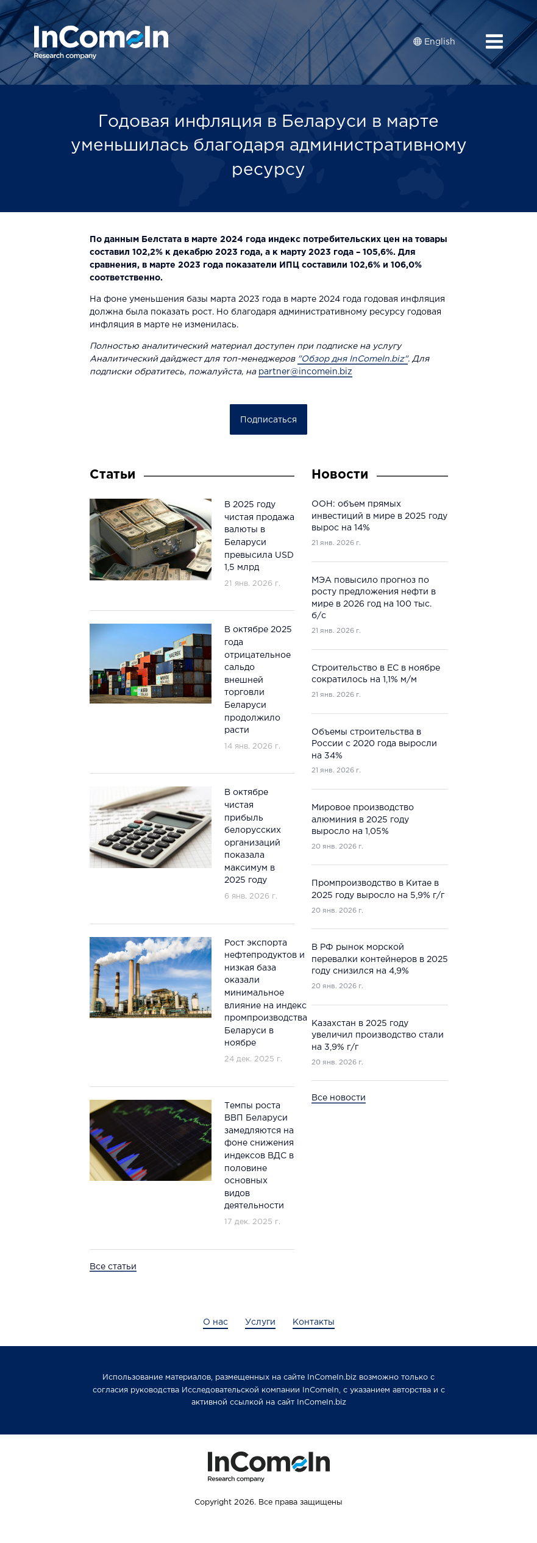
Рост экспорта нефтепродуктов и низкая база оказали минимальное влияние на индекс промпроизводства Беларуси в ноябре (265, 993)
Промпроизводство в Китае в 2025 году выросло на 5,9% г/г (377, 889)
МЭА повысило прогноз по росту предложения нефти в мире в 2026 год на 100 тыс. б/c (373, 598)
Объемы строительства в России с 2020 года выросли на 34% (374, 744)
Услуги (260, 1322)
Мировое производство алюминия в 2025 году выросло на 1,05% (362, 819)
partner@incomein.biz (305, 372)
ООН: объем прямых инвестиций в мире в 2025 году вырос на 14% (379, 516)
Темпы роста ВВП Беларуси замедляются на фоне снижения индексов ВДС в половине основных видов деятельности (259, 1156)
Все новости (338, 1098)
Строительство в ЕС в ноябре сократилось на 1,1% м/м (375, 674)
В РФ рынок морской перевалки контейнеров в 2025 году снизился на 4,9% (379, 959)
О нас (215, 1322)
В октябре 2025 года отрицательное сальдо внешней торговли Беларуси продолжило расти (258, 680)
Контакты (314, 1322)
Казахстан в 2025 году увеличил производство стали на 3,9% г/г (377, 1035)
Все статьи (113, 1266)
